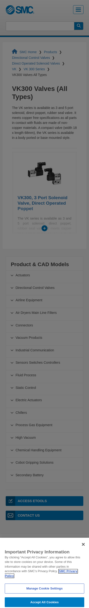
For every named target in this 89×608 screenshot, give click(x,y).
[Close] (83, 549)
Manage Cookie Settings (44, 594)
